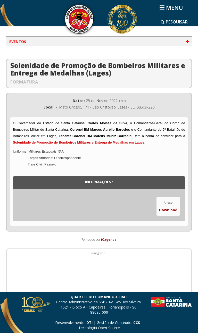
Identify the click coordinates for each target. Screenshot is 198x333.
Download (168, 209)
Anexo (168, 202)
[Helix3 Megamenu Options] (172, 7)
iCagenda (109, 239)
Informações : (99, 181)
